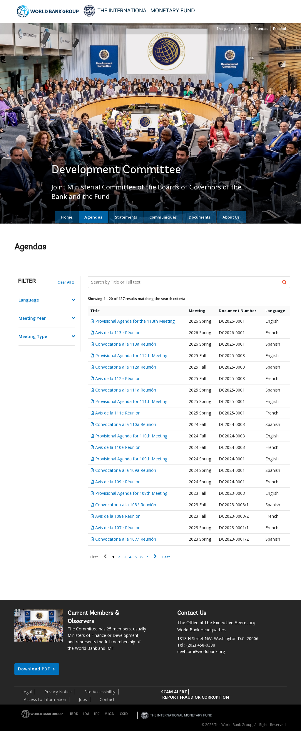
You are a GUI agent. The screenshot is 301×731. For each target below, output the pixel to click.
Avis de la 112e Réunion (118, 378)
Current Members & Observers (93, 617)
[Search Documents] (189, 282)
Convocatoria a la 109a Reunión (125, 470)
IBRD (74, 713)
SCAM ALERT (174, 692)
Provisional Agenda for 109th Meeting (131, 459)
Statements (126, 217)
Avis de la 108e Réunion (118, 516)
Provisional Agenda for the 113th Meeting (135, 321)
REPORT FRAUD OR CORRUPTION (195, 697)
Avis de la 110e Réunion (118, 447)
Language (29, 300)
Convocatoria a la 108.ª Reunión (125, 504)
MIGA (109, 713)
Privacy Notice (58, 692)
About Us (231, 217)
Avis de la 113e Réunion (118, 332)
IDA (86, 713)
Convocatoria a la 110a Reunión (125, 424)
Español (279, 28)
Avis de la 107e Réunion (118, 527)
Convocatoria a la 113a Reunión (125, 344)
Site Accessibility (99, 692)
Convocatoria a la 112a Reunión (125, 367)
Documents (199, 217)
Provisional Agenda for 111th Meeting (131, 401)
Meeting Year (32, 318)
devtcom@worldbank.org (201, 651)
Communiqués (163, 217)
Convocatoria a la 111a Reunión (125, 390)
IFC (97, 713)
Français (261, 28)
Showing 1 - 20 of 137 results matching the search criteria (136, 298)
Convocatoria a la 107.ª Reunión (125, 539)
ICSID (123, 713)
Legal (26, 692)
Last (166, 557)
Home (66, 217)
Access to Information (45, 699)
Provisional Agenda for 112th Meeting (131, 355)
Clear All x (66, 282)
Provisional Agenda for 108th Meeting (131, 493)
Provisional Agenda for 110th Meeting (131, 436)
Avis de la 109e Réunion (118, 481)
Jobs (83, 699)
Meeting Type (33, 336)
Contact (107, 699)
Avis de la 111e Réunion (118, 413)
